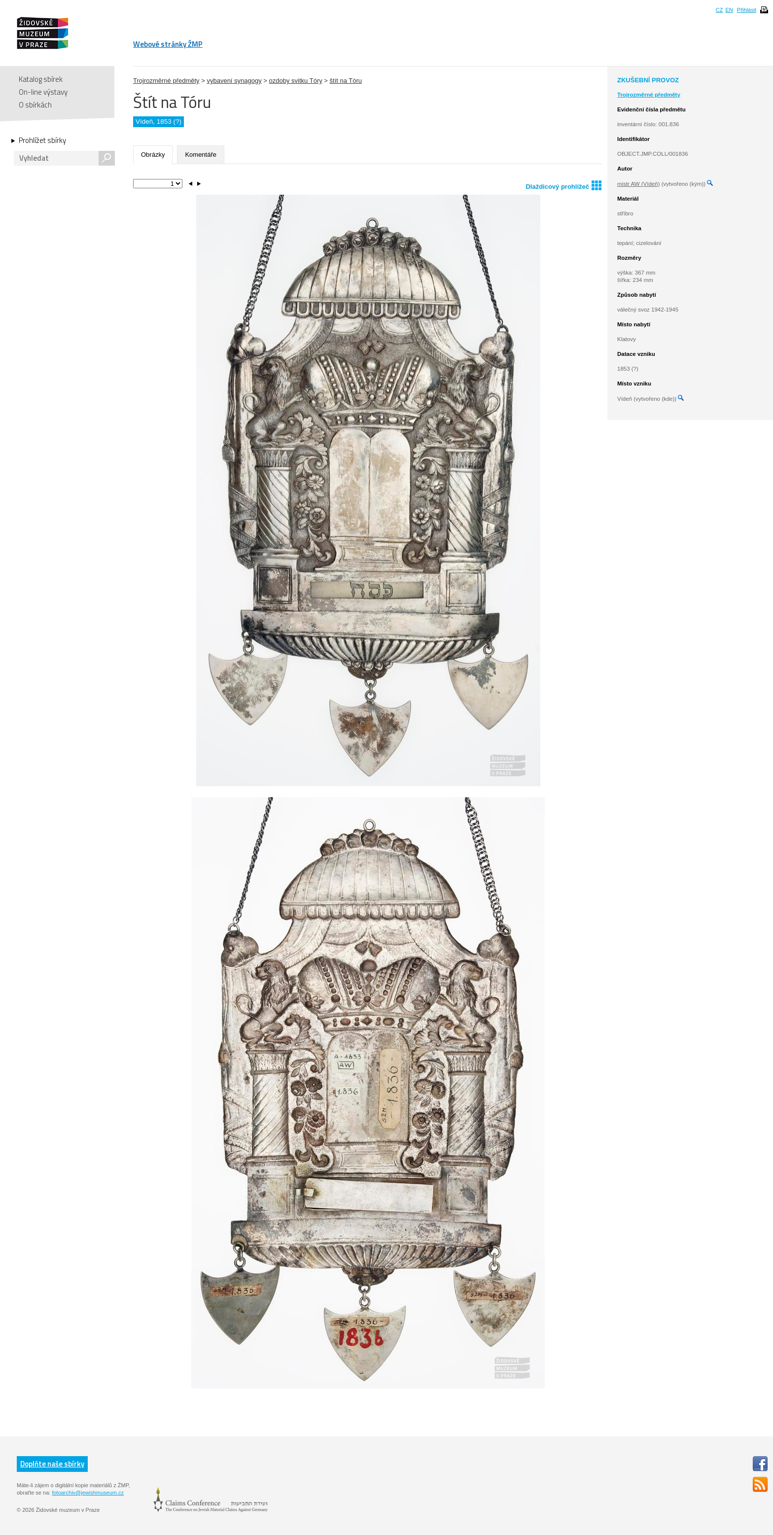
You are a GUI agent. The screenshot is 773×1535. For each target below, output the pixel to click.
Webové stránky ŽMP (168, 44)
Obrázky (153, 154)
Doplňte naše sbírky (52, 1463)
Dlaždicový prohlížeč (563, 185)
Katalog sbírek (41, 79)
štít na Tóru (346, 80)
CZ (719, 10)
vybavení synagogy (234, 80)
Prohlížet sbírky (42, 140)
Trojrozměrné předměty (166, 80)
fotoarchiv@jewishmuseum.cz (88, 1493)
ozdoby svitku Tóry (295, 80)
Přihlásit (746, 10)
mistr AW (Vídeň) (638, 184)
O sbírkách (35, 104)
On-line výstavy (43, 92)
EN (729, 10)
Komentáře (200, 154)
